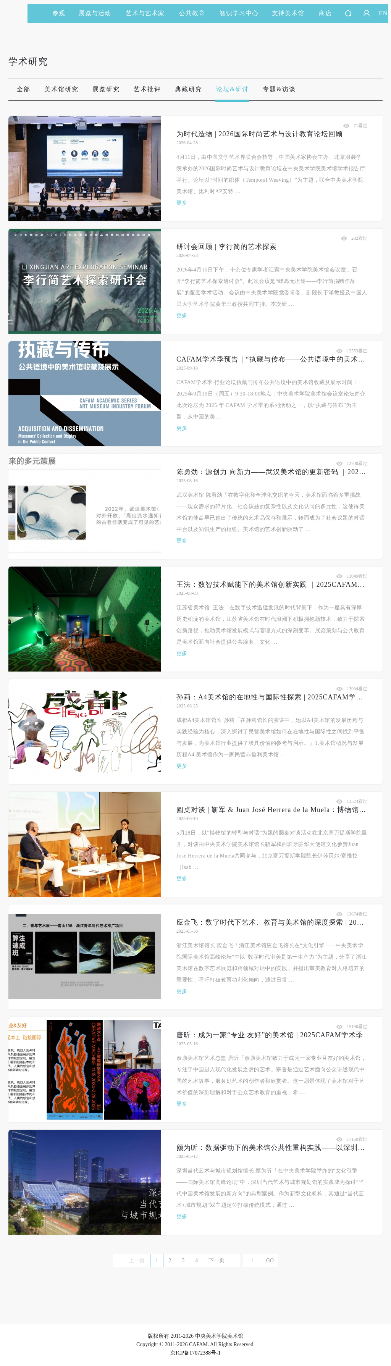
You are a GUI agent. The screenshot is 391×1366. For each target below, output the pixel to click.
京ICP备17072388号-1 (195, 1353)
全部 (24, 89)
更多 (181, 203)
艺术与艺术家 (148, 13)
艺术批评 (147, 89)
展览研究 (106, 89)
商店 (325, 13)
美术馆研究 (61, 89)
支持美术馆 (291, 13)
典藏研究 (188, 89)
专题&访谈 (279, 89)
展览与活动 (98, 13)
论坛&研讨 (232, 89)
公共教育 (195, 13)
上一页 (137, 1260)
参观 (58, 13)
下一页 (216, 1260)
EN (383, 13)
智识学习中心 (239, 13)
